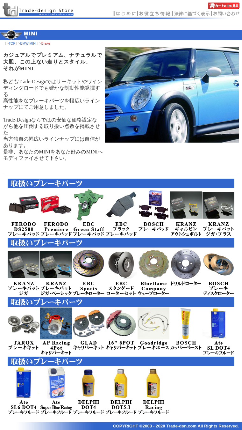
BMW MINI (28, 43)
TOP (12, 43)
